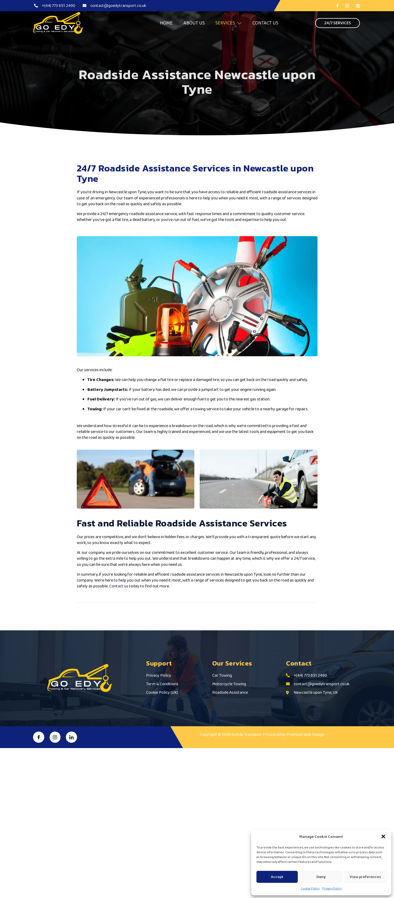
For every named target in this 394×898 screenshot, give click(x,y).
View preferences (365, 877)
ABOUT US (194, 22)
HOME (166, 22)
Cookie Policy (310, 888)
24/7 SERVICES (337, 23)
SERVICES (228, 22)
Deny (321, 877)
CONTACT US (265, 22)
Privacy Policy (332, 888)
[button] (383, 836)
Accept (277, 877)
